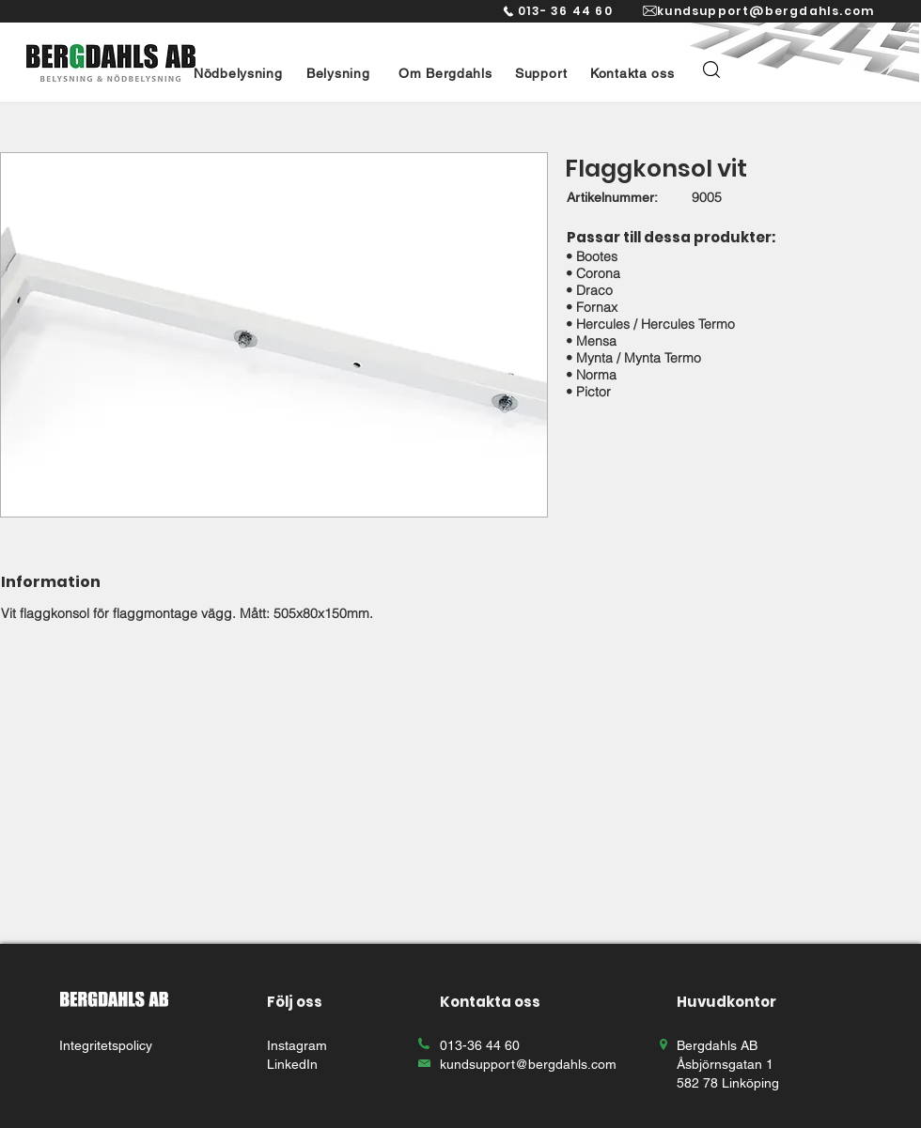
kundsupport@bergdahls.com (528, 1064)
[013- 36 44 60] (557, 11)
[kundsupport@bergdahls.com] (765, 11)
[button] (238, 73)
